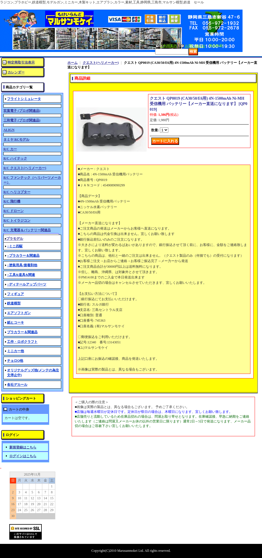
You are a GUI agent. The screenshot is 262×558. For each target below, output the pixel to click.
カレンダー (16, 72)
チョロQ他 (15, 361)
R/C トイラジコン (16, 221)
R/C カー (10, 149)
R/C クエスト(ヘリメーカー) (24, 168)
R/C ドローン (13, 211)
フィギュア (15, 294)
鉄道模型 (14, 303)
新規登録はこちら (22, 447)
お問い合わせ (195, 46)
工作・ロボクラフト (22, 342)
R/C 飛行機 (11, 201)
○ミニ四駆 (15, 246)
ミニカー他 (15, 351)
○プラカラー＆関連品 (23, 256)
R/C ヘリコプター (16, 192)
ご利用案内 (168, 46)
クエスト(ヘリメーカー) (101, 63)
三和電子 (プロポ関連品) (21, 120)
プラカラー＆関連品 (22, 332)
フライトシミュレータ (24, 99)
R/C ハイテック (15, 158)
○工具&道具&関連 (21, 275)
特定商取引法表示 (21, 62)
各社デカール (17, 385)
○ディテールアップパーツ (26, 284)
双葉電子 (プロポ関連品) (21, 111)
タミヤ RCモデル (16, 139)
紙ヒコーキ (15, 322)
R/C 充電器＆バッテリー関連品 (27, 230)
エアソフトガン (19, 313)
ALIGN (8, 130)
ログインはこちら (22, 456)
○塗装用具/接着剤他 (22, 265)
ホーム (72, 63)
